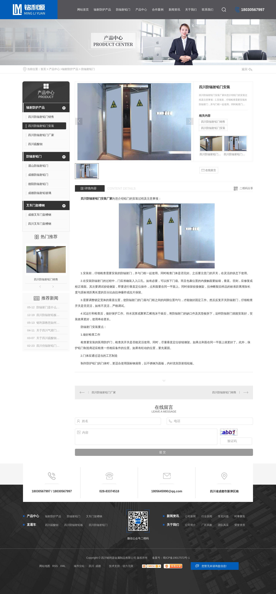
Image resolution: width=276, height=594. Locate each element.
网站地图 (44, 566)
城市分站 (79, 566)
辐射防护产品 (102, 9)
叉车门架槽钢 (35, 205)
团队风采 (223, 524)
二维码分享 (246, 188)
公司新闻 (190, 516)
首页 (43, 69)
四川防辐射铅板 (73, 524)
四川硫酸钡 (51, 524)
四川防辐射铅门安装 (213, 128)
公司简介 (190, 524)
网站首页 (83, 9)
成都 (98, 566)
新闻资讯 (174, 9)
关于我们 (191, 9)
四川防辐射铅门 (98, 524)
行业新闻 (206, 516)
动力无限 (127, 566)
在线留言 (208, 170)
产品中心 (141, 9)
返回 (247, 69)
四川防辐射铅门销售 (46, 279)
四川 (91, 566)
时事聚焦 (239, 516)
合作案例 (157, 9)
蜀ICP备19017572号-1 (176, 557)
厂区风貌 (206, 524)
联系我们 (207, 9)
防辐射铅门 (123, 9)
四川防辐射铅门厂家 (104, 392)
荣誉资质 (239, 524)
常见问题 (223, 516)
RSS (55, 566)
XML (63, 566)
